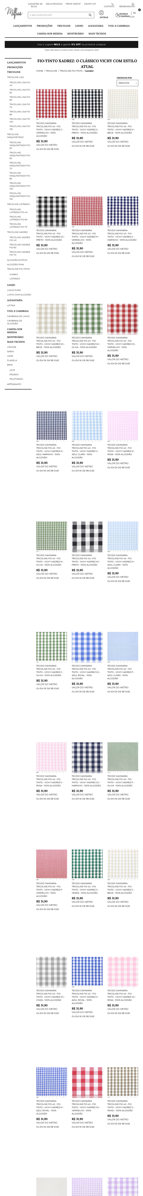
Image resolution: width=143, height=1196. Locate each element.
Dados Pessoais (48, 1093)
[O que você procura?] (90, 15)
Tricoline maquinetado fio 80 (20, 176)
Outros (43, 1099)
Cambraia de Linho (18, 316)
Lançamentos (22, 25)
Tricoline (63, 25)
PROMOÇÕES (44, 25)
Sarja (10, 352)
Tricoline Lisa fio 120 (20, 127)
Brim (10, 365)
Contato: (109, 7)
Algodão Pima (15, 265)
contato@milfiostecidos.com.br (93, 1115)
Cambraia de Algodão (14, 322)
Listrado (15, 279)
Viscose (11, 347)
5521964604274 (127, 7)
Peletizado (16, 379)
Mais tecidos (97, 33)
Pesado (14, 375)
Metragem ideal (48, 1117)
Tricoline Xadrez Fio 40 (20, 239)
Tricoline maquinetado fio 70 (20, 166)
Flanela (12, 361)
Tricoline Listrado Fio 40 (19, 211)
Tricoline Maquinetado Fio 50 (20, 145)
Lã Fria (11, 306)
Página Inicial (13, 1093)
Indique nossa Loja (16, 1100)
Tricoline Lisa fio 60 (20, 98)
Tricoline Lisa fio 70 (20, 105)
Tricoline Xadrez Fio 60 (20, 246)
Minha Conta (46, 1088)
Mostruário (75, 33)
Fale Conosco (13, 1096)
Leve (12, 370)
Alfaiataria (95, 25)
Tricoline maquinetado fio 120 (20, 196)
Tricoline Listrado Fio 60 (18, 218)
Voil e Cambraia (119, 25)
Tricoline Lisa (15, 77)
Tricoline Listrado (18, 204)
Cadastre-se (35, 4)
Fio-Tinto (98, 966)
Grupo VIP (90, 4)
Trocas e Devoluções (18, 1112)
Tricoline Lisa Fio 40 (20, 84)
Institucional (13, 1088)
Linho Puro (14, 290)
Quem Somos (12, 1103)
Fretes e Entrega (15, 1115)
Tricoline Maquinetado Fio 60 (20, 156)
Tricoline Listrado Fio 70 (18, 225)
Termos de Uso (13, 1106)
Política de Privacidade (19, 1109)
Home (54, 966)
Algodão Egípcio (17, 260)
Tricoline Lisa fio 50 (20, 91)
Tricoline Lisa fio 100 (20, 120)
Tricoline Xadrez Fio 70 (20, 253)
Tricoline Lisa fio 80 (20, 113)
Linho (79, 25)
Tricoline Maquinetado (15, 135)
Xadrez (14, 274)
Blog (34, 7)
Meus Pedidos (54, 4)
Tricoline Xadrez (17, 232)
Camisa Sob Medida (50, 33)
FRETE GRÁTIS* (73, 4)
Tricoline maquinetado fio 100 (20, 186)
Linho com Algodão (19, 295)
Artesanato (14, 384)
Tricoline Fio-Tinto (18, 269)
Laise (10, 356)
